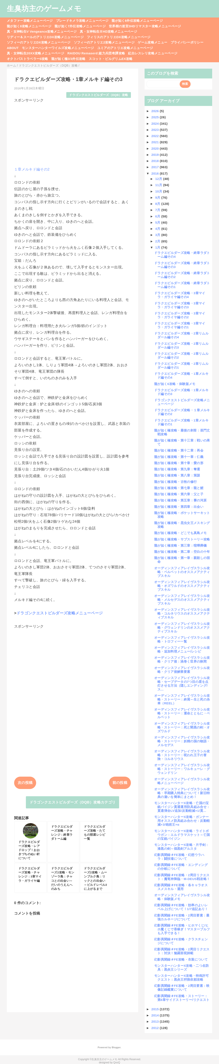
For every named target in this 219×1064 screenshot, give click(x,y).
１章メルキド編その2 (32, 169)
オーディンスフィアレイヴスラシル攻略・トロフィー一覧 (182, 639)
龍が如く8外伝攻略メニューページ (137, 20)
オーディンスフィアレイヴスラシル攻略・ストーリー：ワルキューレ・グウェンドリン (182, 768)
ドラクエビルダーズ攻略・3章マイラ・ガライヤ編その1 (179, 325)
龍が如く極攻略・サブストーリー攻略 (182, 539)
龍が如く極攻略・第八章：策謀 (177, 475)
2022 (155, 136)
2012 (155, 1028)
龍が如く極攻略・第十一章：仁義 (178, 457)
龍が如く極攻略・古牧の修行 (175, 482)
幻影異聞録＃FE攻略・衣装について (181, 959)
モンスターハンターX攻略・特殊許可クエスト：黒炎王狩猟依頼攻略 (181, 977)
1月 (158, 247)
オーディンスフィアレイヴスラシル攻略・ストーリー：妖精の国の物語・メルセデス (182, 741)
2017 (155, 167)
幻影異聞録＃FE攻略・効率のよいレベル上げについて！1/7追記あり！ (181, 907)
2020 (155, 148)
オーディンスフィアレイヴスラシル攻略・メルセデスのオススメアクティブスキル (182, 599)
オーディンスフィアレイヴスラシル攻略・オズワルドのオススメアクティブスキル (182, 585)
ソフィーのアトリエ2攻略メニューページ (104, 42)
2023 (155, 130)
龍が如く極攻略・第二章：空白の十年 (182, 551)
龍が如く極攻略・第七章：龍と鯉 (178, 488)
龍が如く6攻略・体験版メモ (174, 384)
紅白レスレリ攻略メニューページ (152, 53)
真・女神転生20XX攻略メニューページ (35, 53)
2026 (155, 111)
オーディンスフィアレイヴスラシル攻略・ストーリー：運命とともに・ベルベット (182, 713)
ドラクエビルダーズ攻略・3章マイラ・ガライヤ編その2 (179, 315)
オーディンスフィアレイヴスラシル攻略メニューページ (182, 781)
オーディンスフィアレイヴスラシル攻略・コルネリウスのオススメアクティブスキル (182, 613)
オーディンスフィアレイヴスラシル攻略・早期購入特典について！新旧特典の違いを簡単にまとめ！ (182, 793)
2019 (155, 154)
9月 (158, 197)
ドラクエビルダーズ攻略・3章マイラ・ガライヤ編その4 (179, 295)
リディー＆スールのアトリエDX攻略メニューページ (45, 37)
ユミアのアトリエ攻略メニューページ (125, 48)
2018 (155, 161)
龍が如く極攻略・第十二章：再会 (178, 450)
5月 (158, 222)
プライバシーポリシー (187, 42)
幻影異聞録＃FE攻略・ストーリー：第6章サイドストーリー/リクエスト (181, 998)
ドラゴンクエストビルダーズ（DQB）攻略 (98, 95)
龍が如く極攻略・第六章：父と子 (178, 494)
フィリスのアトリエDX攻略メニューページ (119, 37)
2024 (155, 123)
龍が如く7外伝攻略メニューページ (80, 26)
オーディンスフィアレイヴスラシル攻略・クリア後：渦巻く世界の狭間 (182, 659)
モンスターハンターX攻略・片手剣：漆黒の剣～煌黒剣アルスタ (181, 846)
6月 (158, 216)
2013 (155, 1021)
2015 (155, 1009)
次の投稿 (25, 783)
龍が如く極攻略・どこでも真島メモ (180, 533)
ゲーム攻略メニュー (152, 42)
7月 (158, 210)
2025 (155, 117)
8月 (158, 204)
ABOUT (13, 48)
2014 (155, 1015)
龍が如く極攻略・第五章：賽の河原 (180, 500)
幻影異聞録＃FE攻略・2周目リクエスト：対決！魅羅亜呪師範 (182, 951)
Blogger (116, 1047)
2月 (158, 241)
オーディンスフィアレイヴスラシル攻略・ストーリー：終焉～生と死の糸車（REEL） (182, 699)
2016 (155, 173)
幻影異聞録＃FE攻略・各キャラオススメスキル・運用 (181, 887)
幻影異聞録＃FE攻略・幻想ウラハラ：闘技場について (179, 856)
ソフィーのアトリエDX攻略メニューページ (39, 42)
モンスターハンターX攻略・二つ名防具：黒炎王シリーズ (181, 967)
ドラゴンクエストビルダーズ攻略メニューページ (59, 613)
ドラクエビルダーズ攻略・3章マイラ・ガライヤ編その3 (179, 305)
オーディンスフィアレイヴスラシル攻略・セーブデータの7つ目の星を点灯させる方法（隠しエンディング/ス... (182, 683)
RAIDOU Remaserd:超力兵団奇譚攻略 (96, 53)
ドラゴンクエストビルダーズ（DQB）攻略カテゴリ (73, 802)
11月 (159, 185)
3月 (158, 235)
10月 (159, 191)
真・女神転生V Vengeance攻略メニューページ (42, 31)
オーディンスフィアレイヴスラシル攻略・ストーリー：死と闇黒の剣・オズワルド (182, 727)
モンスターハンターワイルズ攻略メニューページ (58, 48)
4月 (158, 228)
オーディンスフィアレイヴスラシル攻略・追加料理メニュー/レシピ (182, 649)
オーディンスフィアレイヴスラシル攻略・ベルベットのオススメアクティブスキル (182, 572)
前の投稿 (119, 783)
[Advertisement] (72, 133)
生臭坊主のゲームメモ (44, 8)
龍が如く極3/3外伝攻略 (68, 59)
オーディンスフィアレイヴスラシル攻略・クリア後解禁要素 (182, 669)
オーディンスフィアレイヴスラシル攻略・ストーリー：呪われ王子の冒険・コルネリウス (182, 755)
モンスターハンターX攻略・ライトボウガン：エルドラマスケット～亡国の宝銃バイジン (182, 834)
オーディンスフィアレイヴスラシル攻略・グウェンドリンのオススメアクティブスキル (182, 627)
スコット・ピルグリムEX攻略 (111, 59)
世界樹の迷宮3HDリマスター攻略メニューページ (145, 26)
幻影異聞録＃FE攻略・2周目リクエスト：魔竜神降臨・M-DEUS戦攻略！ (182, 877)
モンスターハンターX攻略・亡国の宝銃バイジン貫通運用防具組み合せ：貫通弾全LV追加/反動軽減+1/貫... (182, 806)
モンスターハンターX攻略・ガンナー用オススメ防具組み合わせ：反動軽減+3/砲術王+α (182, 820)
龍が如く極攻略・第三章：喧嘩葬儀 (180, 545)
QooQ (116, 1062)
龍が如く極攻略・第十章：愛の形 (178, 463)
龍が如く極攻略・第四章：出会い (178, 506)
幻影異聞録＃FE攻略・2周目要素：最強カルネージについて (182, 917)
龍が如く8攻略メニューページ (29, 26)
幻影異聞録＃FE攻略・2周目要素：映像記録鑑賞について (182, 987)
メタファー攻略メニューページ (30, 20)
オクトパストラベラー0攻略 (27, 59)
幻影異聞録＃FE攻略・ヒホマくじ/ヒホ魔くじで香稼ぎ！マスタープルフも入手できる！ (182, 929)
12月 (159, 179)
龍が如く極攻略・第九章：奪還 (177, 469)
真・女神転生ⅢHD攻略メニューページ (108, 31)
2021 (155, 142)
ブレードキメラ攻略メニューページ (82, 20)
